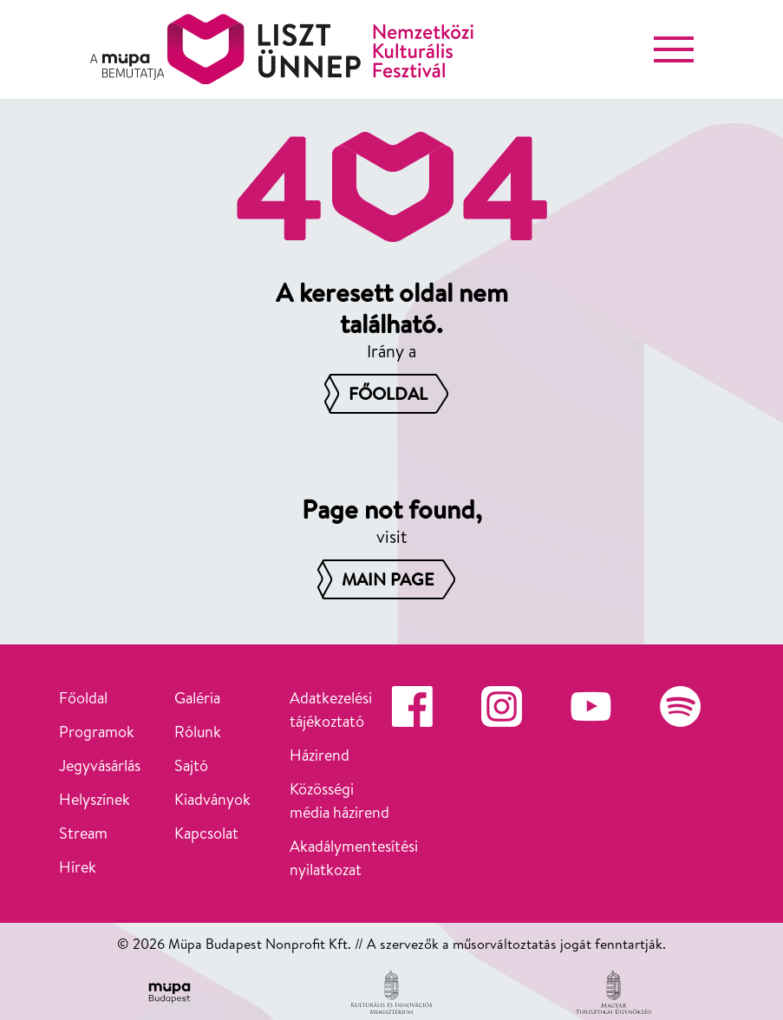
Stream (83, 833)
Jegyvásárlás (99, 765)
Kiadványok (212, 799)
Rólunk (197, 731)
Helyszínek (94, 799)
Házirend (319, 755)
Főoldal (83, 698)
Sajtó (191, 765)
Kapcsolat (206, 833)
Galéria (197, 698)
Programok (96, 731)
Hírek (77, 867)
